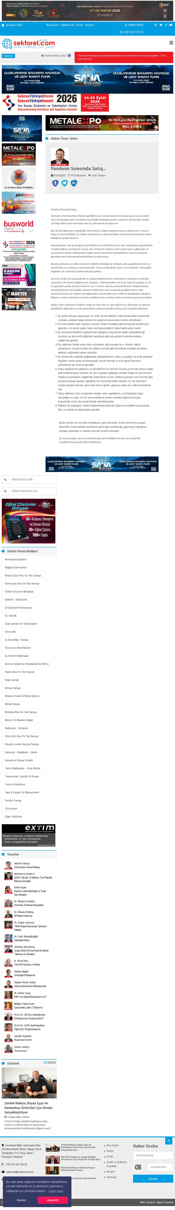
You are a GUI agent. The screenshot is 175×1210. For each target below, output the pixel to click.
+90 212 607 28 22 (14, 1164)
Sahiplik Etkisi (21, 940)
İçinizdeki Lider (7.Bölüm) (28, 1007)
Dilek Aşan (20, 887)
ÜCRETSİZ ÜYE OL (132, 32)
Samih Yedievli (22, 1036)
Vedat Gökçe (21, 1047)
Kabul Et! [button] (53, 1200)
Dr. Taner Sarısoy (24, 922)
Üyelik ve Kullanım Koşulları (117, 1164)
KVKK (110, 1156)
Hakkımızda (67, 25)
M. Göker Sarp (22, 993)
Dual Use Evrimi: (23, 1039)
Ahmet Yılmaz (22, 863)
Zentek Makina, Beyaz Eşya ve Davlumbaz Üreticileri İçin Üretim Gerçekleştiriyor (28, 1107)
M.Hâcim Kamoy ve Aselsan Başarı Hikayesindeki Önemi (78, 1168)
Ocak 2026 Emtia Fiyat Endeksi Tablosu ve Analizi (31, 952)
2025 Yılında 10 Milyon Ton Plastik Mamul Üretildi (33, 879)
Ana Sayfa (52, 25)
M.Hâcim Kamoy (23, 915)
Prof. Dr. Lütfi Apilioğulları (29, 1025)
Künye (79, 25)
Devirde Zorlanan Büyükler (29, 905)
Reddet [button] (21, 1200)
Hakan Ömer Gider (25, 982)
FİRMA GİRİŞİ (134, 25)
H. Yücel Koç (21, 960)
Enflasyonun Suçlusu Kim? (29, 1018)
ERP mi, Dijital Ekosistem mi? (30, 996)
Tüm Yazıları (97, 175)
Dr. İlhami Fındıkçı (24, 901)
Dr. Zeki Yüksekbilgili (26, 936)
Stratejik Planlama (24, 975)
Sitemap (111, 1177)
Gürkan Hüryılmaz (24, 946)
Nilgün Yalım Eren (24, 1003)
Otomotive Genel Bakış (27, 867)
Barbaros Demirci (24, 873)
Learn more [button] (56, 1191)
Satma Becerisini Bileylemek (30, 986)
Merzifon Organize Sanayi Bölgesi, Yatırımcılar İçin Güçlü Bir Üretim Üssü (80, 1158)
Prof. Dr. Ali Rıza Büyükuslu (29, 1014)
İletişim (89, 25)
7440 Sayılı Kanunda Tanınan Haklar (30, 928)
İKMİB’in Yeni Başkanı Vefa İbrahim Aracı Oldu (78, 1179)
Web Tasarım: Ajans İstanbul (156, 1202)
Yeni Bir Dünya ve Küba (27, 964)
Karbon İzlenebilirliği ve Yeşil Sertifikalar (30, 893)
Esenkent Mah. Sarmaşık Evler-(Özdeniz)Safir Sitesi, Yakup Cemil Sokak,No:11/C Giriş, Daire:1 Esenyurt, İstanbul (21, 1151)
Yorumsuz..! (21, 1050)
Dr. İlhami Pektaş (24, 912)
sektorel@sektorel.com (18, 1172)
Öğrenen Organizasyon (27, 1029)
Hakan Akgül (21, 971)
